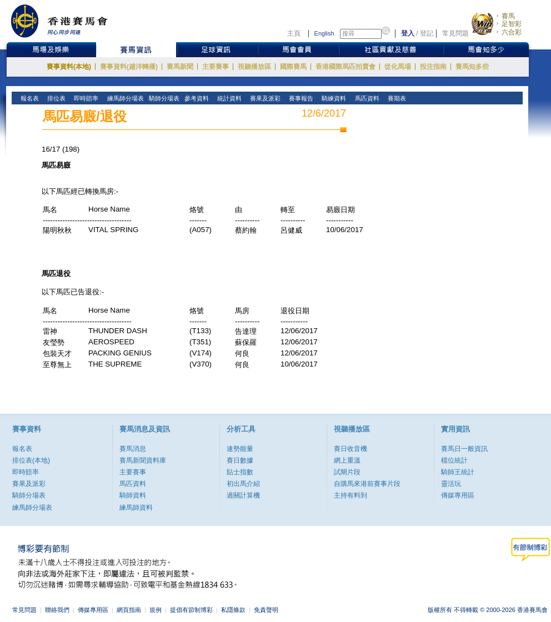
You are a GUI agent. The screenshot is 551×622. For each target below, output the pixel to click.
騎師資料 (132, 495)
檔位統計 (454, 460)
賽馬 (508, 16)
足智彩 (512, 24)
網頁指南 (129, 609)
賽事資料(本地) (69, 67)
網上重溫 (347, 460)
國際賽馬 (293, 67)
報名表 (22, 449)
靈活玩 (451, 484)
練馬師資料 (136, 507)
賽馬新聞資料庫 (142, 460)
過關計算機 (243, 495)
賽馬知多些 (472, 67)
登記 (426, 33)
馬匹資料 (132, 484)
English (324, 33)
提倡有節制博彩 (191, 609)
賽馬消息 (132, 449)
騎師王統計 (457, 472)
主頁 (293, 33)
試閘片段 (347, 472)
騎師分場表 (29, 495)
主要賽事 (215, 67)
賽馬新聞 (180, 67)
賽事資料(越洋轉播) (129, 67)
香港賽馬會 (67, 21)
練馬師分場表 (32, 507)
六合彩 (512, 32)
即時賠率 (25, 472)
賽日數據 (240, 460)
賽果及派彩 (29, 484)
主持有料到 (350, 495)
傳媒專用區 (457, 495)
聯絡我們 (57, 609)
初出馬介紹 (243, 484)
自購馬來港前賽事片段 (367, 484)
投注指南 (433, 67)
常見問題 (455, 33)
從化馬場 (397, 67)
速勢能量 (240, 449)
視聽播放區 (254, 67)
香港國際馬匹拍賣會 (345, 67)
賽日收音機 (350, 449)
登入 (407, 33)
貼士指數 (240, 472)
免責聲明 (266, 609)
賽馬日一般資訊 (464, 449)
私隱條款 (233, 609)
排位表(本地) (31, 460)
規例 (155, 609)
